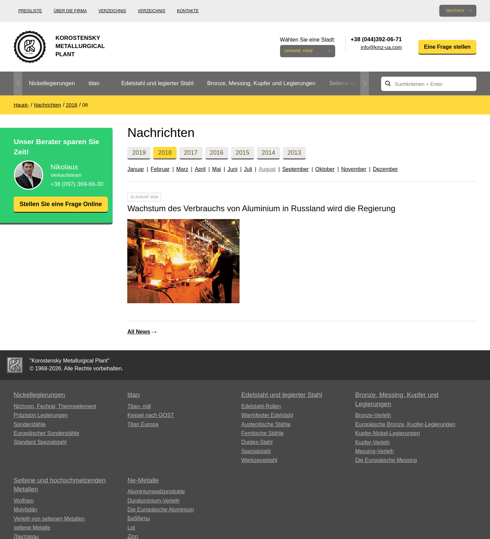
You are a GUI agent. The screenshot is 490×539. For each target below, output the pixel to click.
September (295, 169)
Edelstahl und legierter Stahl (157, 83)
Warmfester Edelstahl (267, 415)
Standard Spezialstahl (40, 442)
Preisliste (30, 11)
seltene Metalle (32, 527)
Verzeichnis (112, 11)
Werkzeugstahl (259, 460)
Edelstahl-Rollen (261, 406)
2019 (139, 152)
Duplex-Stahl (257, 442)
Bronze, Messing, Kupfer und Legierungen (261, 83)
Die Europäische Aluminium (161, 509)
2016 (217, 152)
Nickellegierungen (52, 83)
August (267, 169)
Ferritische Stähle (262, 433)
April (200, 169)
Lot (131, 527)
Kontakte (188, 11)
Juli (248, 169)
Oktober (325, 169)
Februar (159, 169)
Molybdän (25, 509)
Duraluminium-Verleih (154, 501)
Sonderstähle (30, 424)
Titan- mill (139, 406)
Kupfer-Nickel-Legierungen (387, 433)
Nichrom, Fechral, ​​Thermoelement (55, 406)
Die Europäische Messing (386, 460)
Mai (216, 169)
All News (138, 332)
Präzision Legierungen (41, 415)
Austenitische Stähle (266, 424)
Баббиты (139, 518)
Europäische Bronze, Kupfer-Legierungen (405, 424)
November (353, 169)
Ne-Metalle (143, 480)
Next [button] (364, 83)
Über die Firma (70, 11)
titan (93, 83)
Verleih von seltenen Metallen (49, 519)
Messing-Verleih (374, 451)
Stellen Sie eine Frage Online (60, 208)
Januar (135, 169)
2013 (294, 152)
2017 (191, 152)
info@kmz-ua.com (381, 47)
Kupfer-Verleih (372, 442)
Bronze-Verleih (373, 415)
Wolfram (24, 501)
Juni (233, 169)
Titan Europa (143, 424)
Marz (182, 169)
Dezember (385, 169)
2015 (242, 152)
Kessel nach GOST (151, 415)
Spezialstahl (256, 451)
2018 (165, 152)
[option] (52, 84)
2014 (268, 152)
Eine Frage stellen (447, 47)
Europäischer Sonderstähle (46, 433)
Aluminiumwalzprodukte (156, 491)
